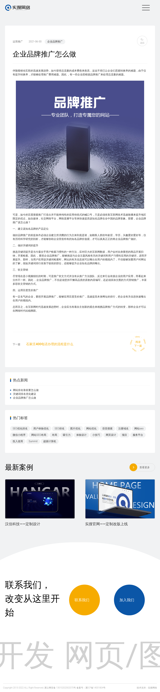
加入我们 (129, 600)
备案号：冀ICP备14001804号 (91, 687)
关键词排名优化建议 (23, 393)
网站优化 (91, 428)
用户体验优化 (41, 428)
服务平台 (138, 434)
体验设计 (81, 434)
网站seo (138, 428)
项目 (124, 434)
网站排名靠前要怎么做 (24, 390)
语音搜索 (107, 428)
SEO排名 (59, 428)
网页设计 (111, 434)
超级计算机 (49, 441)
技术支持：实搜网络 (147, 687)
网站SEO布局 (38, 434)
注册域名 (123, 428)
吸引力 (67, 434)
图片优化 (75, 428)
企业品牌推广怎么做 (23, 397)
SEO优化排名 (20, 428)
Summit (33, 441)
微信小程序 (19, 434)
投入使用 (18, 441)
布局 (54, 434)
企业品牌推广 (55, 41)
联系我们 (84, 600)
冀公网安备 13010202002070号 (60, 687)
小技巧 (96, 434)
